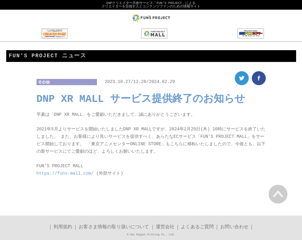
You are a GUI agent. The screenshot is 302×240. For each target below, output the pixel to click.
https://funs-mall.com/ (65, 174)
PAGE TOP (278, 194)
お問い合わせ (234, 227)
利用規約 (63, 227)
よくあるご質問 (197, 227)
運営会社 (165, 227)
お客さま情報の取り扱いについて (114, 227)
